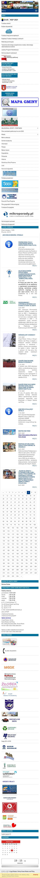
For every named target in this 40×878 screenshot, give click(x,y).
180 (36, 557)
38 (3, 505)
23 (15, 499)
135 (13, 541)
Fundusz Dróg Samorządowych (10, 35)
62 (26, 512)
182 (8, 560)
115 (31, 531)
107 (31, 528)
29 (3, 502)
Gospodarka (4, 153)
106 (26, 528)
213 (4, 573)
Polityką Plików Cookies (12, 876)
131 (31, 537)
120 (17, 534)
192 (17, 563)
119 (13, 534)
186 (26, 560)
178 (26, 557)
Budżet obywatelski (6, 26)
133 (4, 541)
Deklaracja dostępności (8, 224)
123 (31, 534)
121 (22, 534)
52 (22, 508)
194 (26, 563)
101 (4, 528)
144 (17, 544)
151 (13, 547)
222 (8, 576)
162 (26, 550)
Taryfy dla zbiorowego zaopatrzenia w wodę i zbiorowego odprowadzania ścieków (17, 45)
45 (30, 505)
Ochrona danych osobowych (9, 53)
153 (22, 547)
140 (36, 541)
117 (4, 534)
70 (22, 515)
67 (11, 515)
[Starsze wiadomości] (21, 576)
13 (11, 495)
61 (22, 512)
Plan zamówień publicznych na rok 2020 (12, 131)
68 (15, 515)
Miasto (3, 134)
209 (22, 570)
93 (7, 524)
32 (15, 502)
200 (17, 566)
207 (13, 570)
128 (17, 537)
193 (22, 563)
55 (34, 508)
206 (8, 570)
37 (34, 502)
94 (11, 524)
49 (11, 508)
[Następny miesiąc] (16, 842)
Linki (2, 165)
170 (26, 553)
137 (22, 541)
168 (17, 553)
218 (26, 573)
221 (4, 576)
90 (30, 521)
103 (13, 528)
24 (19, 499)
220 (36, 573)
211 (31, 570)
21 (7, 499)
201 (22, 566)
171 (31, 553)
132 (36, 537)
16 (22, 495)
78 (19, 518)
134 (8, 541)
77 (15, 518)
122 (26, 534)
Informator (4, 143)
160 (17, 550)
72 (30, 515)
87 (19, 521)
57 (7, 512)
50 (15, 508)
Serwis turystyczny (6, 140)
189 (4, 563)
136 (17, 541)
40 (11, 505)
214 (8, 573)
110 (8, 531)
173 (4, 557)
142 (8, 544)
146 (26, 544)
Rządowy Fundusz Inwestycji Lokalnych (12, 38)
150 (8, 547)
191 (13, 563)
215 (13, 573)
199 (13, 566)
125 (4, 537)
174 (8, 557)
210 (26, 570)
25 (22, 499)
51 (19, 508)
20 (3, 499)
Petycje (3, 147)
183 (13, 560)
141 (4, 544)
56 (3, 512)
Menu (4, 11)
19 (34, 495)
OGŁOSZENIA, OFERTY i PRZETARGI (11, 128)
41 (15, 505)
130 (26, 537)
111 (13, 531)
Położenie (4, 156)
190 (8, 563)
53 (26, 508)
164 (36, 550)
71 (26, 515)
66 (7, 515)
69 (19, 515)
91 (34, 521)
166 (8, 553)
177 (22, 557)
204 (36, 566)
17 (26, 495)
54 (30, 508)
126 (8, 537)
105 (22, 528)
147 (31, 544)
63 (30, 512)
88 (22, 521)
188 (36, 560)
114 (26, 531)
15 (19, 495)
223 (13, 576)
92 (3, 524)
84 (7, 521)
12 (7, 495)
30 (7, 502)
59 (15, 512)
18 (30, 495)
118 (8, 534)
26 (26, 499)
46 (34, 505)
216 (17, 573)
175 (13, 557)
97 (22, 524)
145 (22, 544)
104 (17, 528)
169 (22, 553)
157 (4, 550)
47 (3, 508)
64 (34, 512)
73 (34, 515)
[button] (38, 128)
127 (13, 537)
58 (11, 512)
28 (34, 499)
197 (4, 566)
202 (26, 566)
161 (22, 550)
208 (17, 570)
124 (36, 534)
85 (11, 521)
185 (22, 560)
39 (7, 505)
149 (4, 547)
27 (30, 499)
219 (31, 573)
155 (31, 547)
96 (19, 524)
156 (36, 547)
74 (3, 518)
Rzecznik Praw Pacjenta (8, 201)
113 (22, 531)
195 (31, 563)
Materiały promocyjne (7, 42)
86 (15, 521)
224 (17, 576)
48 (7, 508)
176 (17, 557)
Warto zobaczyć (5, 137)
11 (3, 495)
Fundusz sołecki (5, 23)
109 (4, 531)
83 (3, 521)
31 (11, 502)
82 (34, 518)
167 (13, 553)
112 (17, 531)
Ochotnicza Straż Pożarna (8, 162)
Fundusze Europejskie (7, 207)
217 (22, 573)
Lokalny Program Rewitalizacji (9, 50)
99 (30, 524)
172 (36, 553)
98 (26, 524)
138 (26, 541)
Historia (3, 159)
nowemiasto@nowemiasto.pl (14, 609)
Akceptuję (35, 874)
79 (22, 518)
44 (26, 505)
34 (22, 502)
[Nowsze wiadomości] (3, 492)
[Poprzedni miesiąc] (2, 842)
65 (3, 515)
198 (8, 566)
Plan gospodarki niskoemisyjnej (10, 204)
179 (31, 557)
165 (4, 553)
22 (11, 499)
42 (19, 505)
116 (36, 531)
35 (26, 502)
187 (31, 560)
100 (35, 524)
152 (17, 547)
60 (19, 512)
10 (35, 492)
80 (26, 518)
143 (13, 544)
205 (4, 570)
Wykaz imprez (5, 150)
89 (26, 521)
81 (30, 518)
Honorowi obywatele (7, 169)
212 (36, 570)
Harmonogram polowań (8, 221)
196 (36, 563)
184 (17, 560)
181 (4, 560)
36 (30, 502)
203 (31, 566)
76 (11, 518)
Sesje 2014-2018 (6, 741)
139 (31, 541)
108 (36, 528)
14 (15, 495)
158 (8, 550)
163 (31, 550)
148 (36, 544)
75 (7, 518)
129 (22, 537)
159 (13, 550)
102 (8, 528)
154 (26, 547)
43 (22, 505)
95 (15, 524)
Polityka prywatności (7, 178)
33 (19, 502)
